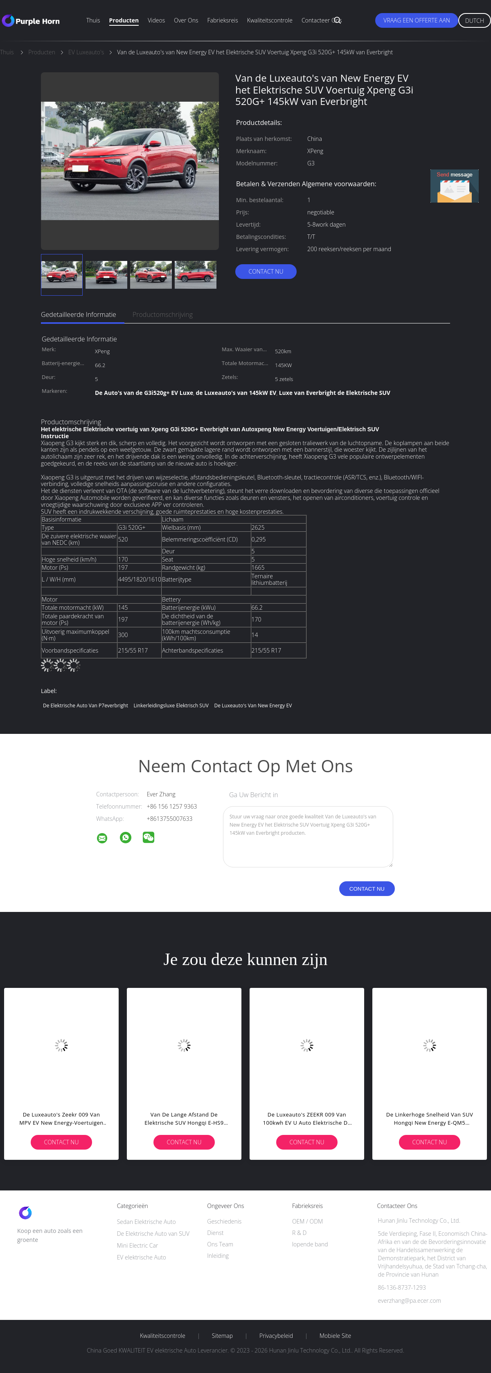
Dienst (215, 1233)
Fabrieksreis (222, 20)
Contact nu (265, 271)
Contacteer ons (322, 20)
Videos (156, 20)
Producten (124, 20)
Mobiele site (335, 1336)
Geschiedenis (224, 1221)
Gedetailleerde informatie (78, 314)
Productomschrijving (163, 314)
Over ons (186, 20)
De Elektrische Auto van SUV (153, 1233)
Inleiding (218, 1255)
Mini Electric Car (137, 1245)
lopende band (310, 1244)
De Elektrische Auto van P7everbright (85, 705)
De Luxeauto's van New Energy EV (253, 705)
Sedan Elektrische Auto (146, 1222)
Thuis (93, 20)
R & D (299, 1233)
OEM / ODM (307, 1221)
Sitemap (222, 1336)
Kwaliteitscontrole (270, 20)
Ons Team (220, 1244)
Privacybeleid (276, 1336)
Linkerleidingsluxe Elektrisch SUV (171, 705)
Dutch (474, 21)
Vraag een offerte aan (416, 20)
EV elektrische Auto (141, 1257)
